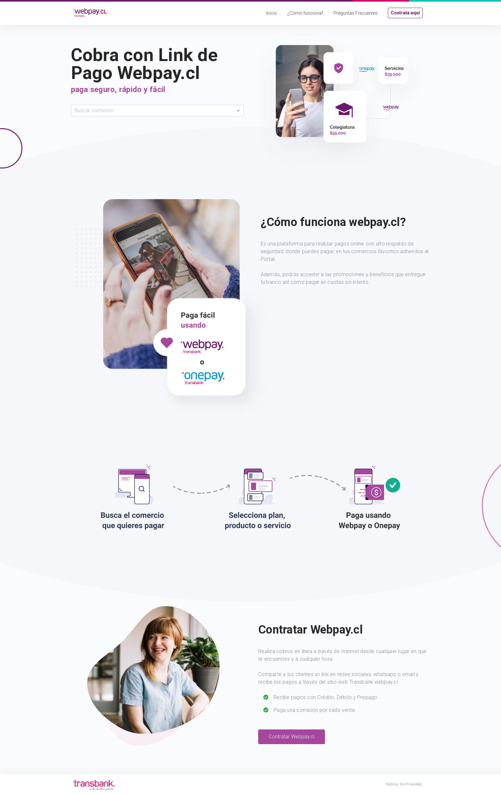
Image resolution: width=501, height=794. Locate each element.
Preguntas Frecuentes (356, 13)
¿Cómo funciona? (305, 13)
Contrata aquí (405, 12)
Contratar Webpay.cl (291, 737)
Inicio (271, 13)
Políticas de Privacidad (403, 784)
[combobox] (157, 110)
